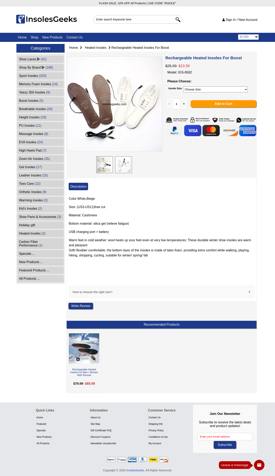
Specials (41, 430)
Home (22, 37)
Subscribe (225, 444)
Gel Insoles (30, 167)
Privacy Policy (156, 430)
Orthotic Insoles (32, 192)
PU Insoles (30, 125)
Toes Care (30, 183)
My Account (154, 443)
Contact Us (75, 37)
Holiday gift (27, 225)
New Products (52, 37)
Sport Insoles (32, 76)
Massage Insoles (33, 134)
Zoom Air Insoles (34, 158)
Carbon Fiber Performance (31, 243)
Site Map (95, 424)
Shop (34, 37)
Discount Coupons (100, 437)
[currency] (248, 37)
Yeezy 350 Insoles (34, 92)
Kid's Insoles (30, 208)
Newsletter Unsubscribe (103, 443)
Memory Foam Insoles (38, 84)
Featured (41, 424)
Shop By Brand (36, 67)
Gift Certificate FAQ (101, 430)
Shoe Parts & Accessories (40, 217)
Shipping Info (155, 424)
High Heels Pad (32, 150)
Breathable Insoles (35, 109)
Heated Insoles (96, 47)
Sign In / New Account (239, 19)
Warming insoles (33, 200)
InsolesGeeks (135, 470)
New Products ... (31, 262)
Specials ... (27, 253)
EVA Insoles (31, 142)
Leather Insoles (33, 175)
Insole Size (175, 88)
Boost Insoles (31, 100)
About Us (95, 417)
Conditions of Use (158, 437)
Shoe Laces (33, 59)
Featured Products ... (34, 270)
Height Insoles (32, 117)
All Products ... (29, 278)
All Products (42, 443)
